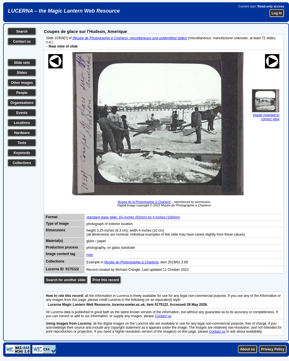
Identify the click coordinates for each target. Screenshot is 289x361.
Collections (22, 163)
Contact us (22, 42)
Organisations (21, 103)
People (21, 93)
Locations (22, 123)
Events (21, 113)
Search (21, 31)
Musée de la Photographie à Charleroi (144, 202)
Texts (21, 143)
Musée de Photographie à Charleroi (131, 262)
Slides (22, 73)
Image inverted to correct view (265, 115)
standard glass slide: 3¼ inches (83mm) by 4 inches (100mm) (133, 217)
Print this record (106, 280)
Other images (22, 83)
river (89, 255)
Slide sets (22, 63)
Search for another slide (65, 280)
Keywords (22, 153)
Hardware (22, 133)
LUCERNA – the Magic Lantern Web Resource (64, 11)
